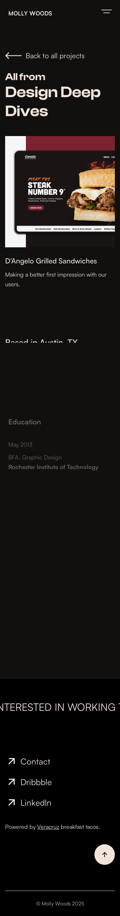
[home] (51, 11)
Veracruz (48, 826)
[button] (106, 11)
